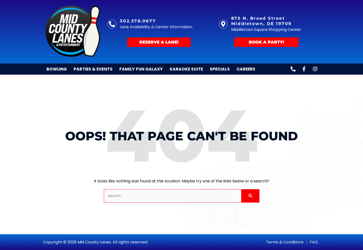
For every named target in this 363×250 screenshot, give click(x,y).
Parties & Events (93, 69)
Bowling (56, 69)
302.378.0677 (138, 20)
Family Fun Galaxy (141, 69)
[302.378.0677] (111, 24)
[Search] (250, 195)
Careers (246, 69)
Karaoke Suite (186, 69)
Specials (220, 69)
